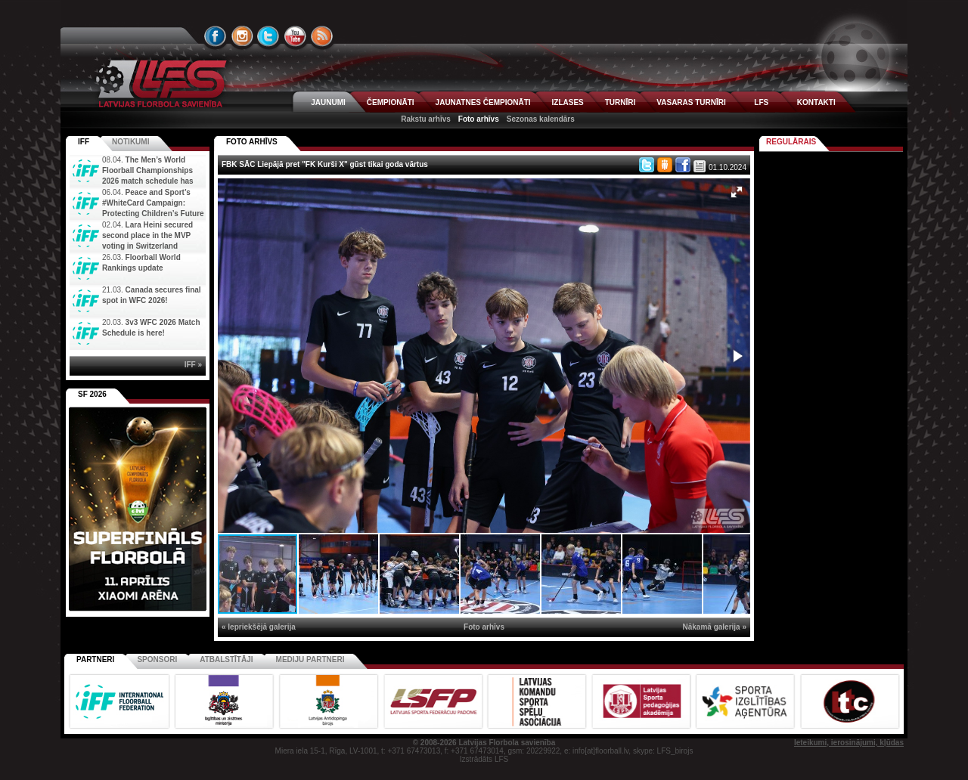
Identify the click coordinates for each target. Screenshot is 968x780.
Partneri (95, 659)
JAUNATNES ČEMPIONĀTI (483, 102)
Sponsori (157, 659)
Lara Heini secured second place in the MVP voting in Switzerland (147, 235)
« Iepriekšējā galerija (259, 627)
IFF (83, 142)
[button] (736, 192)
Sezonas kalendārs (541, 119)
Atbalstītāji (226, 659)
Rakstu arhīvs (426, 119)
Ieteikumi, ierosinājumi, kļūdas (849, 742)
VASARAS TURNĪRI (690, 102)
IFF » (193, 365)
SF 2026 (92, 394)
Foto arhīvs (478, 119)
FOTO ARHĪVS (252, 142)
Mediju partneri (310, 659)
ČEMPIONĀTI (390, 102)
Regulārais (791, 142)
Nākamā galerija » (715, 627)
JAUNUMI (328, 102)
